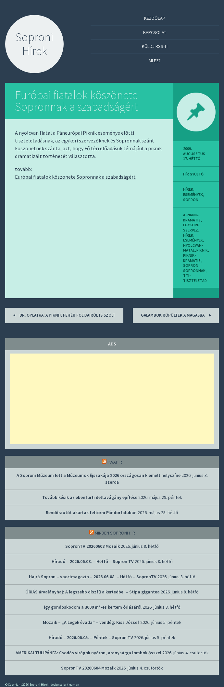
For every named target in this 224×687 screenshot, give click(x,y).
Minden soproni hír (115, 533)
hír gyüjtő (193, 174)
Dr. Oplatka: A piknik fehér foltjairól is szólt (63, 315)
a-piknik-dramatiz (192, 217)
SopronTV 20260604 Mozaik (88, 668)
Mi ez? (155, 60)
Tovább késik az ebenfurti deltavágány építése (89, 497)
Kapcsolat (154, 32)
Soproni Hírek (34, 44)
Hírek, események (193, 192)
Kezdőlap (154, 18)
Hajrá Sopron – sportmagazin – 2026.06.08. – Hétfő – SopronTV (92, 577)
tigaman (73, 684)
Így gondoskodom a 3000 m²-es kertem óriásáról (93, 607)
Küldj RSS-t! (155, 46)
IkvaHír (114, 462)
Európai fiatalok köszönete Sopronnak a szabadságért (76, 101)
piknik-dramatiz (192, 258)
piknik (202, 250)
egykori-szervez (191, 227)
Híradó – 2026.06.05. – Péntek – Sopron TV (91, 637)
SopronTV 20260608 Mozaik (92, 546)
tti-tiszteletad (195, 278)
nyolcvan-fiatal (193, 248)
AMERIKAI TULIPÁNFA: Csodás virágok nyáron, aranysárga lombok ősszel (88, 653)
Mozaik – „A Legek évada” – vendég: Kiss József (91, 622)
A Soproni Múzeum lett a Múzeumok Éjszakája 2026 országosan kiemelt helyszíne (98, 475)
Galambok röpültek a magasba (177, 315)
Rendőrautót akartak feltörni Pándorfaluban (91, 512)
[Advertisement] (112, 399)
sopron (190, 199)
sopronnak (194, 270)
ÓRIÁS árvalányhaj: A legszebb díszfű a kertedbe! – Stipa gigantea (92, 592)
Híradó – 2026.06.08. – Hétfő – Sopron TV (93, 561)
